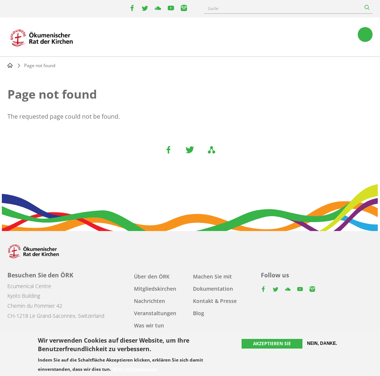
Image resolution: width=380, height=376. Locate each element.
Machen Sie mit (212, 276)
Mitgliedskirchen (155, 288)
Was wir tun (149, 325)
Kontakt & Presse (215, 300)
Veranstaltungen (155, 313)
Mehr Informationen (134, 370)
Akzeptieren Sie (272, 344)
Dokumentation (213, 288)
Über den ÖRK (152, 276)
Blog (198, 313)
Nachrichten (149, 300)
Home (10, 65)
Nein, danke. (322, 344)
